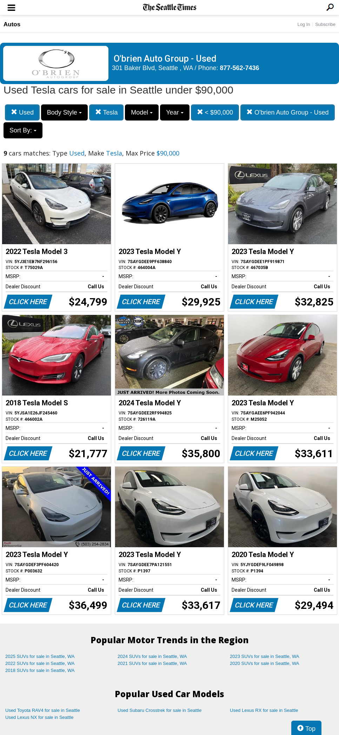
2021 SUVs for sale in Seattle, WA (152, 663)
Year (174, 112)
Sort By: (22, 130)
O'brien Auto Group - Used (287, 112)
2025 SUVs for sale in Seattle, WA (40, 656)
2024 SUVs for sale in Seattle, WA (152, 656)
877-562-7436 (239, 67)
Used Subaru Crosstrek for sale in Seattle (159, 710)
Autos (12, 24)
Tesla (106, 112)
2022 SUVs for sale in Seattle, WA (40, 663)
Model (142, 112)
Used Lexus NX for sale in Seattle (39, 717)
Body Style (64, 112)
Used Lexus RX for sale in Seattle (264, 710)
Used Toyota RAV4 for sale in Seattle (42, 710)
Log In (303, 24)
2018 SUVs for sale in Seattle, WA (40, 670)
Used (22, 112)
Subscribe (325, 24)
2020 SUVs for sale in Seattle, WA (264, 663)
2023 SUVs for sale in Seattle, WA (264, 656)
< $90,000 (215, 112)
